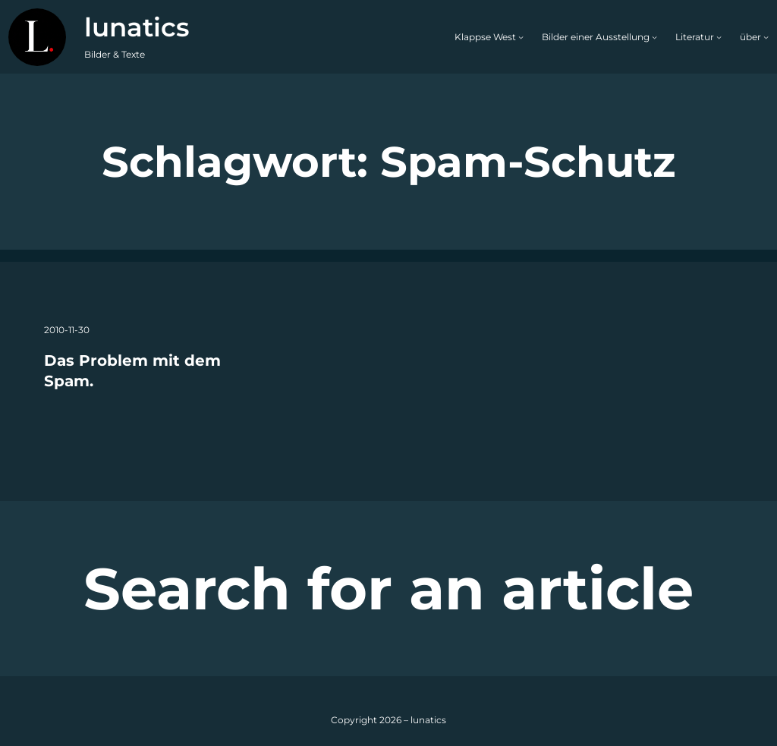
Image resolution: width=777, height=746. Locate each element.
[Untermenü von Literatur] (719, 36)
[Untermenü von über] (766, 36)
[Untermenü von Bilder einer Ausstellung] (654, 36)
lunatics (137, 27)
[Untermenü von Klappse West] (521, 36)
